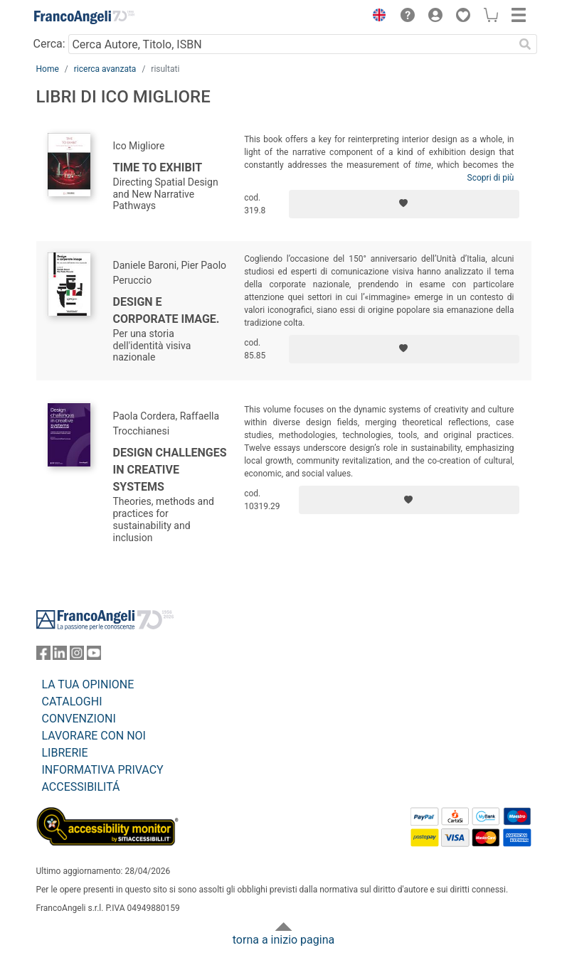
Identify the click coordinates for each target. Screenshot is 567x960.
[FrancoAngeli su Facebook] (43, 656)
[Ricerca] (525, 44)
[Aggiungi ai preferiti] (404, 204)
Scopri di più (490, 178)
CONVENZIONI (79, 718)
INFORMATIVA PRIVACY (103, 770)
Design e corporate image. (166, 310)
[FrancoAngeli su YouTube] (94, 656)
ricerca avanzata (105, 69)
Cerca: (49, 43)
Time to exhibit (158, 167)
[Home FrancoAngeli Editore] (84, 17)
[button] (376, 17)
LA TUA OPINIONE (88, 684)
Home (47, 69)
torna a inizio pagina (283, 939)
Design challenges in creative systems (170, 470)
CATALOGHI (72, 701)
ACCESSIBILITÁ (81, 787)
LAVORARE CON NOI (94, 735)
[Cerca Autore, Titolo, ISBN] (291, 44)
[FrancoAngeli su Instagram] (77, 656)
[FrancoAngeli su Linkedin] (60, 656)
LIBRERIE (65, 752)
